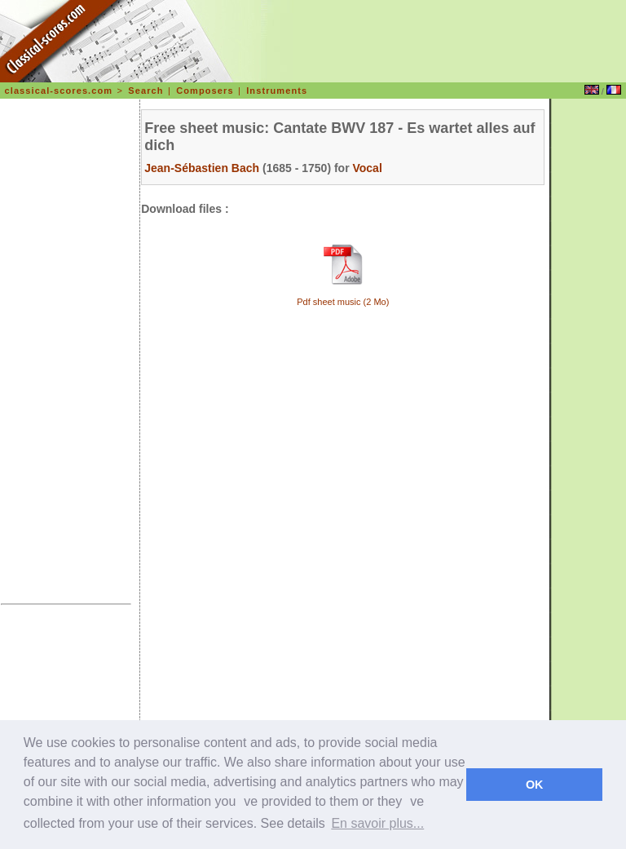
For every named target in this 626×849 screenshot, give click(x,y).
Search (145, 90)
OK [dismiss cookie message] (535, 784)
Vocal (366, 168)
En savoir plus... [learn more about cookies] (377, 823)
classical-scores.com (59, 90)
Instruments (276, 90)
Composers (204, 90)
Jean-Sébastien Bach (201, 168)
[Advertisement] (66, 354)
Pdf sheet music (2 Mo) (343, 302)
